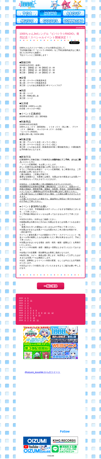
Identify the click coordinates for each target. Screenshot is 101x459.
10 (45, 313)
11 (31, 301)
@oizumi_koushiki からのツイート (42, 372)
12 (52, 313)
